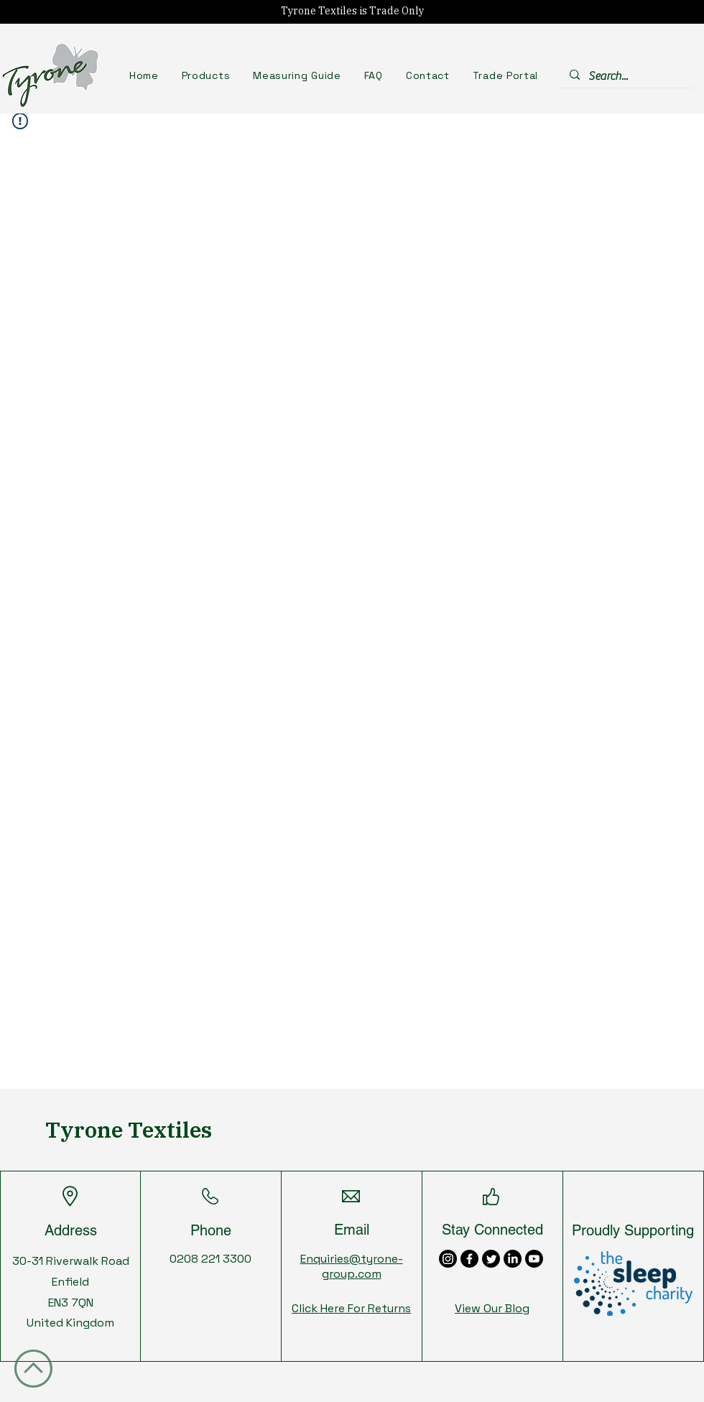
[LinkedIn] (513, 1259)
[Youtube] (534, 1259)
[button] (206, 75)
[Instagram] (448, 1259)
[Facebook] (469, 1259)
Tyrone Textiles (128, 1129)
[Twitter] (491, 1259)
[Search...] (625, 76)
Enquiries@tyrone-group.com (351, 1266)
